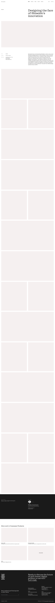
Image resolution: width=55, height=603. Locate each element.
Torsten (5, 500)
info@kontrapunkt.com (45, 589)
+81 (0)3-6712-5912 (45, 594)
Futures (52, 1)
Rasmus (2, 500)
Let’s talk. (32, 580)
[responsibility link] (5, 576)
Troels (8, 500)
